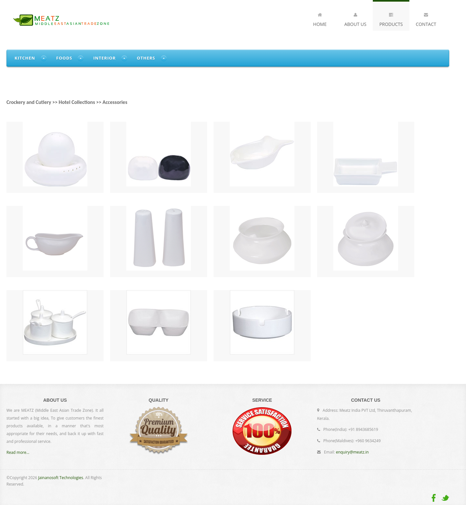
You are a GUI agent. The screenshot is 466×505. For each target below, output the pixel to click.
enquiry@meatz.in (352, 452)
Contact (426, 18)
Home (320, 18)
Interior (104, 58)
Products (391, 18)
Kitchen (25, 58)
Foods (64, 58)
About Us (355, 18)
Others (146, 58)
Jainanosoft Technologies (60, 477)
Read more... (17, 452)
